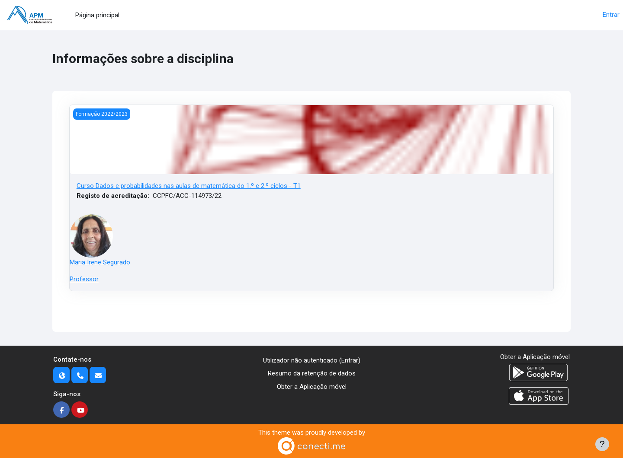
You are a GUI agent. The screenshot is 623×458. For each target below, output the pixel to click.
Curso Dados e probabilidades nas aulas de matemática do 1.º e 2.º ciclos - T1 (189, 186)
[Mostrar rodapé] (602, 444)
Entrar (611, 15)
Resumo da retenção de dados (312, 373)
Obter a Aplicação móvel (312, 387)
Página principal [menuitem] (97, 15)
